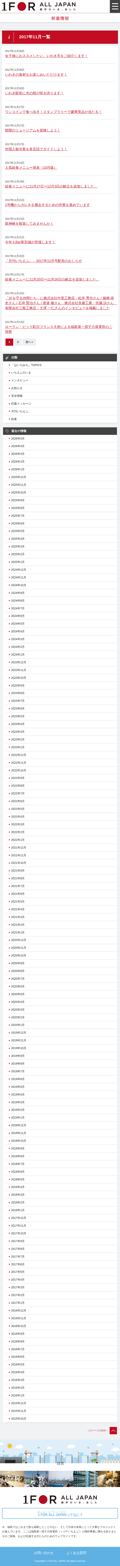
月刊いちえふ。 (21, 411)
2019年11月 (18, 1040)
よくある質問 (76, 1553)
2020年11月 (18, 947)
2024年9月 (18, 592)
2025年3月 (18, 546)
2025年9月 (18, 500)
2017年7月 (18, 1256)
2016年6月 (18, 1356)
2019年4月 (18, 1094)
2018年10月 (18, 1140)
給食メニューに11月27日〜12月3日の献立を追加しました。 (51, 186)
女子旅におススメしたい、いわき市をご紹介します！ (46, 56)
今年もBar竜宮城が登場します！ (30, 242)
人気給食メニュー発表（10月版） (31, 168)
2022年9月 (18, 778)
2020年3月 (18, 1009)
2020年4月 (18, 1001)
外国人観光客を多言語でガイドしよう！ (36, 149)
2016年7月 (18, 1349)
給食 (14, 419)
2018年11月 (18, 1133)
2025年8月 (18, 508)
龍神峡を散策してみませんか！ (29, 224)
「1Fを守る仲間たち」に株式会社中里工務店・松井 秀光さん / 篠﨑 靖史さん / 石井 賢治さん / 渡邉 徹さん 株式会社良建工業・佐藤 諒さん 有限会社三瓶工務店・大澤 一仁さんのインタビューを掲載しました (61, 303)
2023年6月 (18, 708)
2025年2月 (18, 554)
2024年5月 (18, 623)
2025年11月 (18, 484)
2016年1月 (18, 1395)
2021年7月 (18, 886)
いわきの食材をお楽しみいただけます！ (36, 75)
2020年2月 (18, 1017)
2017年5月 (18, 1271)
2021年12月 (18, 847)
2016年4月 (18, 1372)
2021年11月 (18, 855)
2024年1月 (18, 654)
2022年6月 (18, 801)
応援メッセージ (21, 403)
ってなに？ (60, 1514)
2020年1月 (18, 1024)
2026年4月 (18, 446)
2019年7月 (18, 1071)
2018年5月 (18, 1179)
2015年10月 (18, 1418)
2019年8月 (18, 1063)
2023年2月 (18, 739)
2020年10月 (18, 955)
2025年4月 (18, 538)
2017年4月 (18, 1279)
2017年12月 (18, 1217)
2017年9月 (18, 1241)
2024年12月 (18, 569)
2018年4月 (18, 1187)
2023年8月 (18, 693)
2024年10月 (18, 585)
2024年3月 (18, 639)
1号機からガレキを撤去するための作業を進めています (47, 205)
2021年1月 (18, 932)
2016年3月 (18, 1380)
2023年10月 (18, 677)
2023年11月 (18, 670)
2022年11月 (18, 762)
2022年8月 (18, 785)
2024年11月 (18, 577)
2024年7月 (18, 608)
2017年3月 (18, 1287)
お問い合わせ (43, 1553)
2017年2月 (18, 1295)
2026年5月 (18, 438)
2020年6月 (18, 986)
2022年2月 (18, 832)
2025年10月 (18, 492)
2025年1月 (18, 562)
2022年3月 (18, 824)
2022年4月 (18, 816)
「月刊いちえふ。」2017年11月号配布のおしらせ (43, 261)
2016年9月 (18, 1333)
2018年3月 (18, 1194)
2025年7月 (18, 515)
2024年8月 (18, 600)
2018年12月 (18, 1125)
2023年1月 (18, 747)
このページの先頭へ (102, 1430)
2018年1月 (18, 1210)
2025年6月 (18, 523)
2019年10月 (18, 1048)
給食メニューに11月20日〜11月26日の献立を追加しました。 (52, 279)
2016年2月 (18, 1387)
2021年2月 (18, 924)
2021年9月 (18, 870)
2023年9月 (18, 685)
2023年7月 (18, 700)
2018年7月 (18, 1164)
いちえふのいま (21, 372)
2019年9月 (18, 1055)
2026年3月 (18, 453)
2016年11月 (18, 1318)
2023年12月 (18, 662)
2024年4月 (18, 631)
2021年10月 (18, 862)
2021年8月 (18, 878)
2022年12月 (18, 755)
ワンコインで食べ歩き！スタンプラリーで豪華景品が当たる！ (53, 112)
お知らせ (17, 388)
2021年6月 (18, 893)
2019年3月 (18, 1102)
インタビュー (19, 380)
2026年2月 (18, 461)
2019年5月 (18, 1086)
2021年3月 (18, 917)
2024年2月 (18, 646)
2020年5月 (18, 994)
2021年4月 (18, 909)
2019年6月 (18, 1079)
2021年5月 (18, 901)
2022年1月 (18, 839)
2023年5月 (18, 716)
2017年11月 (18, 1225)
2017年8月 (18, 1248)
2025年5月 (18, 531)
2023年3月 (18, 731)
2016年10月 (18, 1326)
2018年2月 (18, 1202)
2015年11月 (18, 1410)
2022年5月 (18, 808)
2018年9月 (18, 1148)
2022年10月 (18, 770)
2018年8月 (18, 1156)
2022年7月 (18, 793)
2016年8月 (18, 1341)
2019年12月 (18, 1032)
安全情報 (17, 395)
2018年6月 (18, 1171)
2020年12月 (18, 940)
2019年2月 (18, 1109)
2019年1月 (18, 1117)
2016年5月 (18, 1364)
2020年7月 (18, 978)
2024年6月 (18, 615)
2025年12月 (18, 477)
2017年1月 (18, 1302)
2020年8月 (18, 971)
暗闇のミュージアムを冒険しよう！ (32, 130)
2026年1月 (18, 469)
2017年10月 (18, 1233)
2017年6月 (18, 1264)
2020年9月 (18, 963)
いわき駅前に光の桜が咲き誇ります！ (34, 93)
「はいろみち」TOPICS (26, 365)
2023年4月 (18, 724)
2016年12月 (18, 1310)
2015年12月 (18, 1403)
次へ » (29, 342)
